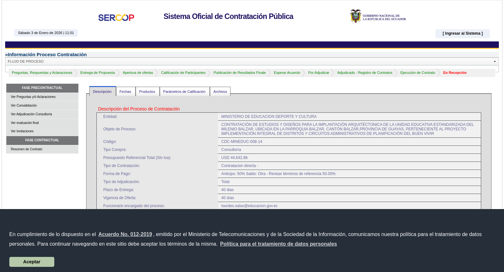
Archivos (220, 91)
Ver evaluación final (25, 123)
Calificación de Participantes (183, 73)
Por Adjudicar (318, 73)
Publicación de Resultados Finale (239, 73)
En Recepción (455, 73)
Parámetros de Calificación (185, 91)
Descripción (103, 91)
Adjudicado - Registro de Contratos (364, 73)
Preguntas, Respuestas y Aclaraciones (42, 73)
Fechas (126, 91)
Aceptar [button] (31, 261)
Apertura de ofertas (138, 73)
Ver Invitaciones (22, 131)
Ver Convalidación (24, 105)
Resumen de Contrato (26, 149)
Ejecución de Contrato (418, 73)
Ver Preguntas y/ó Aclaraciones (33, 97)
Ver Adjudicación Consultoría (31, 114)
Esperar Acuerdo (287, 73)
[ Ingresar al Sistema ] (463, 33)
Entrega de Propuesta (97, 73)
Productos (147, 91)
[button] (278, 244)
